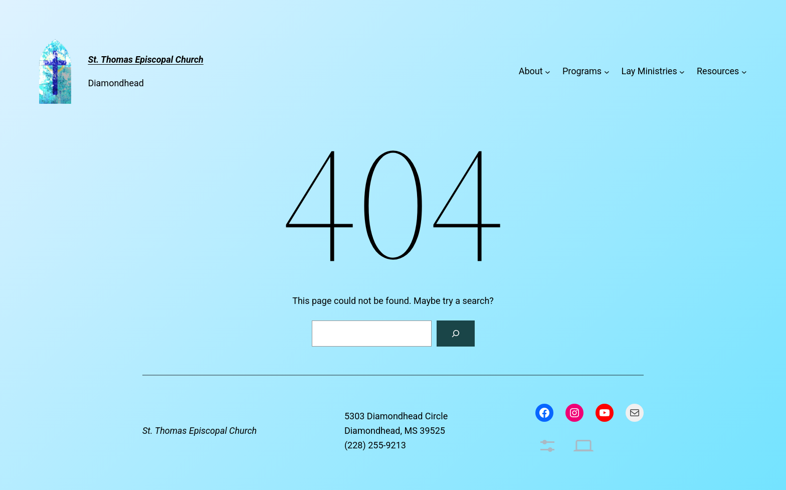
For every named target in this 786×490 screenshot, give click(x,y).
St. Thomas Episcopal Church (199, 430)
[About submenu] (547, 71)
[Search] (456, 333)
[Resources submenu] (744, 71)
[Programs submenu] (607, 71)
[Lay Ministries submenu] (682, 71)
